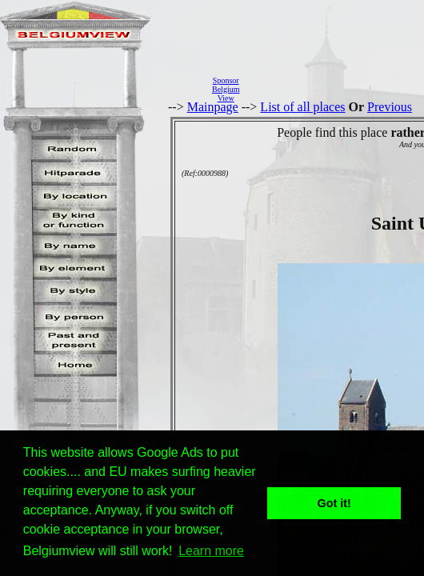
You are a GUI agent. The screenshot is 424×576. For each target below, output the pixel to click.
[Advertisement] (336, 89)
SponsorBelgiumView (225, 89)
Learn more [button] (211, 551)
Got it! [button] (334, 503)
